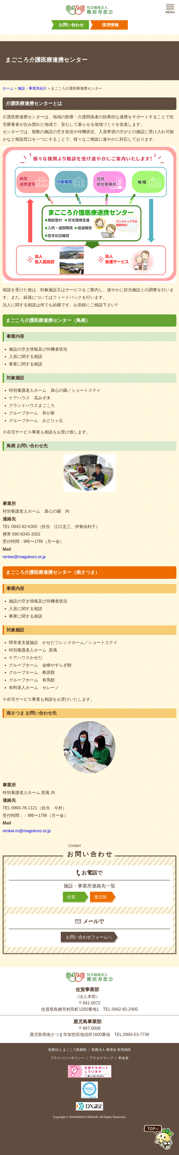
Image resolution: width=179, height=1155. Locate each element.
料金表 (123, 1058)
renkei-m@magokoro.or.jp (27, 831)
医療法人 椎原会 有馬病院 (111, 1050)
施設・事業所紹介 (32, 88)
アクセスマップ (101, 1058)
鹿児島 (100, 897)
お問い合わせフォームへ (89, 937)
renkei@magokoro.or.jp (24, 557)
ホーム (8, 88)
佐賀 (71, 897)
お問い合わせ (71, 25)
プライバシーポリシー (67, 1058)
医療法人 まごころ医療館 (67, 1050)
